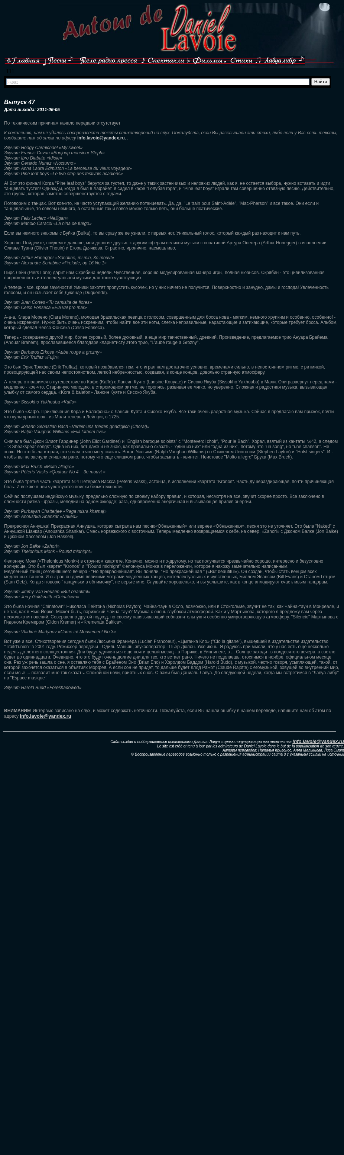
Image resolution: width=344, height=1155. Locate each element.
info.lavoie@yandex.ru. (102, 138)
